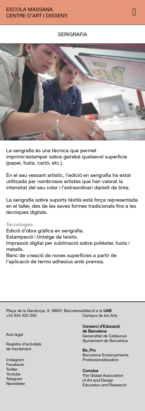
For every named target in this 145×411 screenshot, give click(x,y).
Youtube (13, 373)
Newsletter (15, 383)
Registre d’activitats (23, 343)
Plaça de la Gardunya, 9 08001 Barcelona (44, 310)
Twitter (12, 369)
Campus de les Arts (99, 315)
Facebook (15, 364)
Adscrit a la (97, 310)
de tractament (18, 348)
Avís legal (14, 334)
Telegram (14, 378)
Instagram (15, 359)
